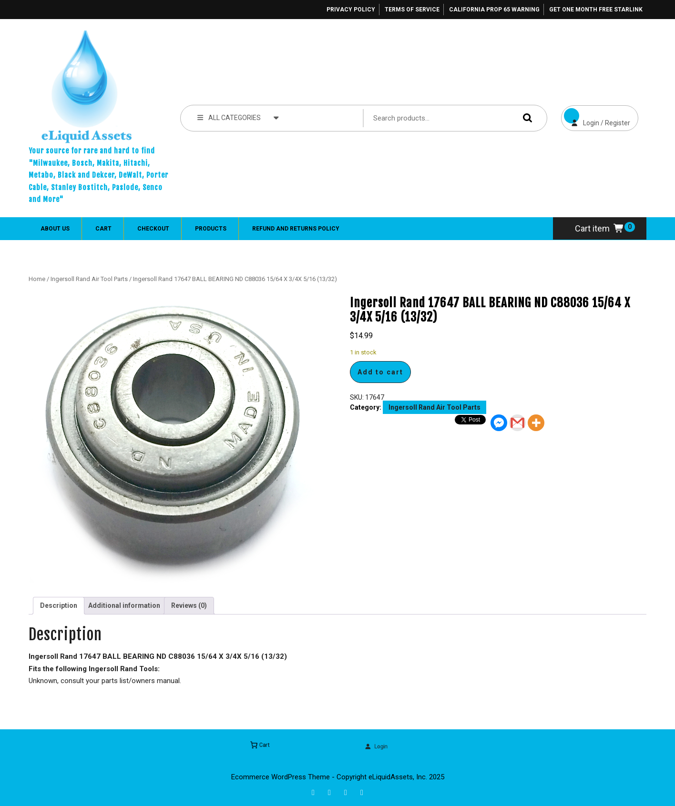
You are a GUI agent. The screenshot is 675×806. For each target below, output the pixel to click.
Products (210, 228)
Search (525, 118)
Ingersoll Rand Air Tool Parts (89, 278)
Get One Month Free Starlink (596, 9)
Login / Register (595, 116)
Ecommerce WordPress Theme (280, 777)
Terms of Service (412, 9)
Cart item (599, 228)
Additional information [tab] (124, 605)
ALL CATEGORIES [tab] (238, 117)
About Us (55, 228)
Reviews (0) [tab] (189, 605)
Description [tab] (58, 605)
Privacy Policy (351, 9)
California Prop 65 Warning (494, 9)
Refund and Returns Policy (295, 228)
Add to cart (380, 372)
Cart (103, 228)
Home (37, 278)
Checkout (153, 228)
